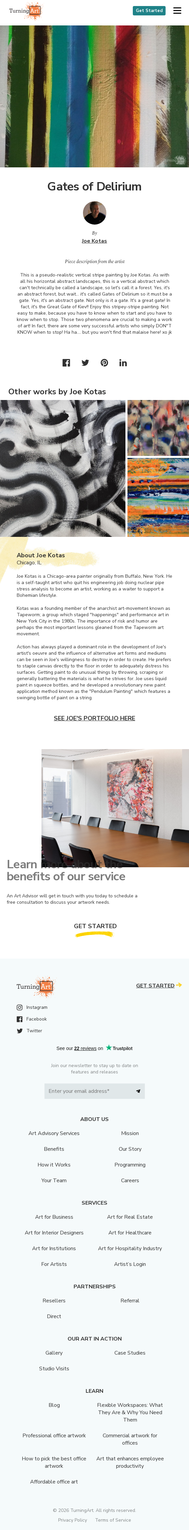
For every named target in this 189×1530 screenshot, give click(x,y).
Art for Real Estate (130, 1217)
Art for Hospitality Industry (130, 1248)
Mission (130, 1133)
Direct (54, 1316)
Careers (130, 1180)
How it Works (54, 1165)
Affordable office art (54, 1481)
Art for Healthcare (130, 1232)
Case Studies (130, 1353)
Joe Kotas (94, 241)
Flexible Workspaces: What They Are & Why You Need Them (130, 1412)
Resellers (54, 1300)
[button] (177, 11)
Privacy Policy (72, 1520)
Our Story (130, 1149)
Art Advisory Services (54, 1133)
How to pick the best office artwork (54, 1462)
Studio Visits (54, 1368)
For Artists (54, 1264)
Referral (129, 1300)
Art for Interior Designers (54, 1232)
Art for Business (54, 1217)
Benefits (54, 1149)
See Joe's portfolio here (94, 718)
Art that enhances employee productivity (130, 1462)
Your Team (54, 1180)
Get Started (149, 11)
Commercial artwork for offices (130, 1439)
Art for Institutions (54, 1248)
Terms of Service (113, 1520)
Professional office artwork (54, 1435)
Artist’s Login (130, 1264)
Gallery (54, 1353)
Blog (54, 1405)
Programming (130, 1165)
